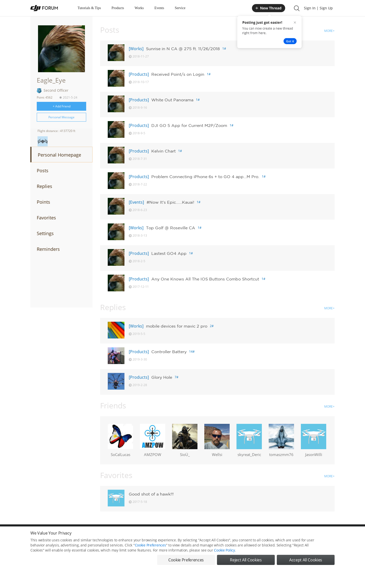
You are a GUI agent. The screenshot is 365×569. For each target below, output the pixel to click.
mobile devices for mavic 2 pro (176, 326)
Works (139, 8)
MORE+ (329, 31)
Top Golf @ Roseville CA (170, 227)
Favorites (46, 218)
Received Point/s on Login (177, 74)
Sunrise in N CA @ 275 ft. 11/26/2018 (183, 48)
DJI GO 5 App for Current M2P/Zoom (189, 125)
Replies (44, 186)
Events (159, 8)
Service (180, 8)
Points (43, 202)
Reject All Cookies (246, 560)
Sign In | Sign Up (318, 8)
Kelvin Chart (163, 151)
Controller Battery (169, 351)
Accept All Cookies (305, 560)
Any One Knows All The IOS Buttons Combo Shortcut (205, 279)
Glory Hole (161, 377)
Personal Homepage (59, 155)
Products (118, 8)
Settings (45, 233)
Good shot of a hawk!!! (151, 494)
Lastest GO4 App (169, 253)
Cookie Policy (224, 550)
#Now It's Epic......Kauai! (170, 202)
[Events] (136, 202)
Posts (42, 170)
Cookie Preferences (150, 545)
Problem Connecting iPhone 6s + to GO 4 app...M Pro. (205, 176)
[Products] (139, 74)
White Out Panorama (172, 100)
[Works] (136, 48)
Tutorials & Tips (89, 8)
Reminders (48, 249)
